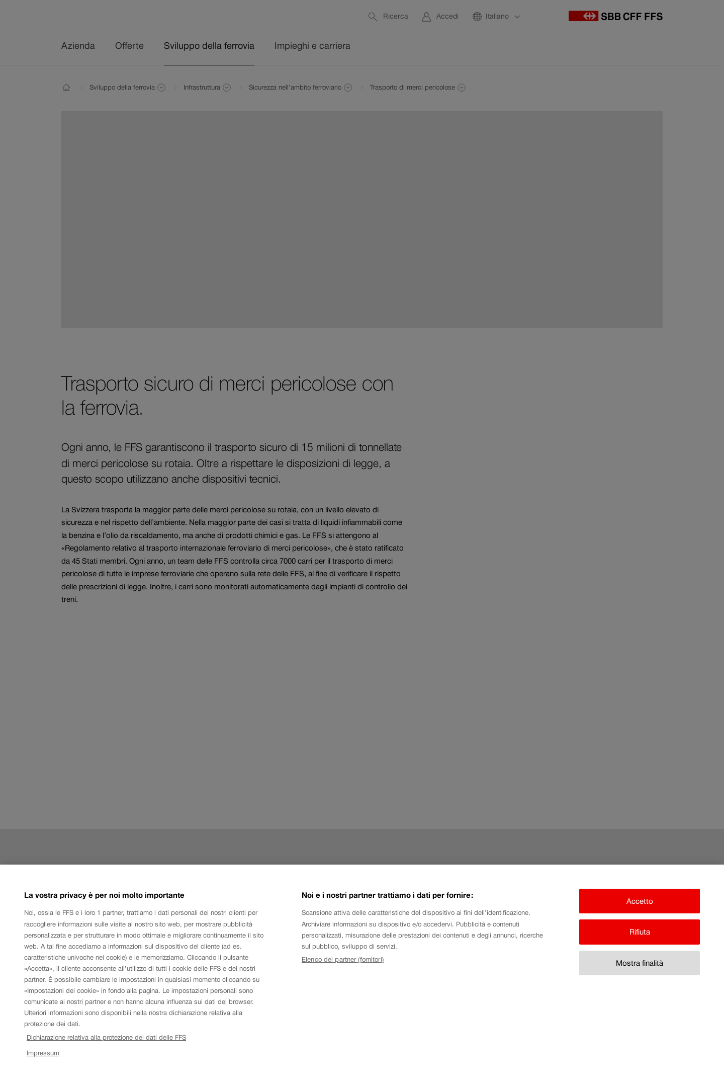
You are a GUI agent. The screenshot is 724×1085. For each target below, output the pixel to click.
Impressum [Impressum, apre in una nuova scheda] (43, 1060)
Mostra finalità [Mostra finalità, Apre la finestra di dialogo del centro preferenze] (639, 970)
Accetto (639, 908)
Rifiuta (639, 940)
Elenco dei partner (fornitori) (343, 967)
